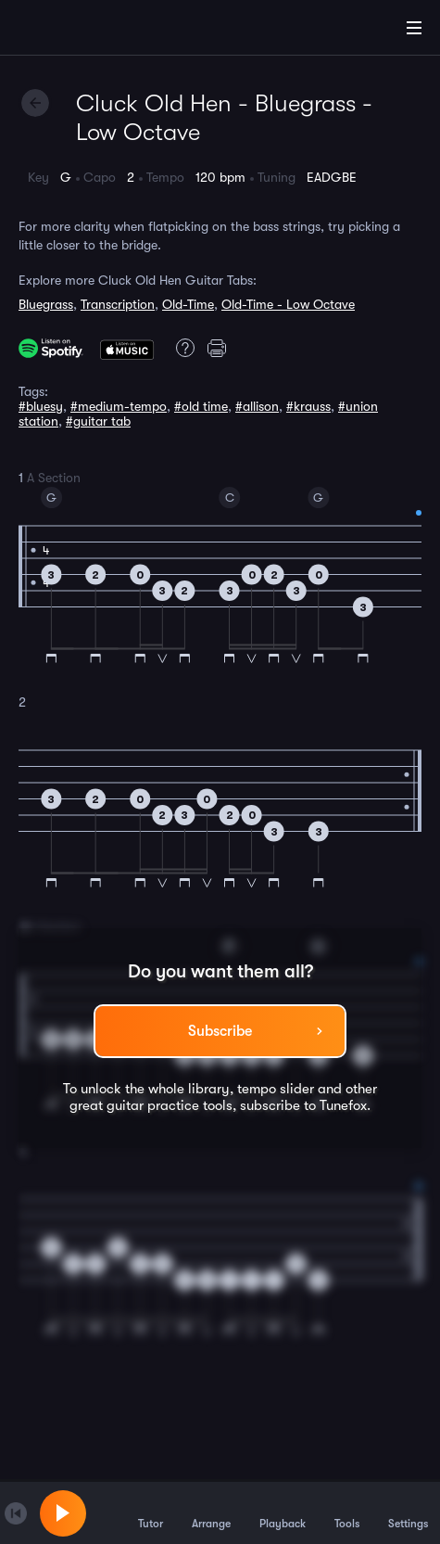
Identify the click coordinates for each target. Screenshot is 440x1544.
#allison (257, 406)
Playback (282, 1512)
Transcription (118, 304)
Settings (408, 1512)
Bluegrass (46, 304)
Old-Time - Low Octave (288, 304)
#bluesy (41, 406)
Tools (346, 1512)
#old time (201, 406)
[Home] (74, 31)
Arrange (211, 1512)
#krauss (308, 406)
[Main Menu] (414, 28)
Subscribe (220, 1031)
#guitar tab (98, 421)
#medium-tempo (118, 406)
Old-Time (188, 304)
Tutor (150, 1512)
